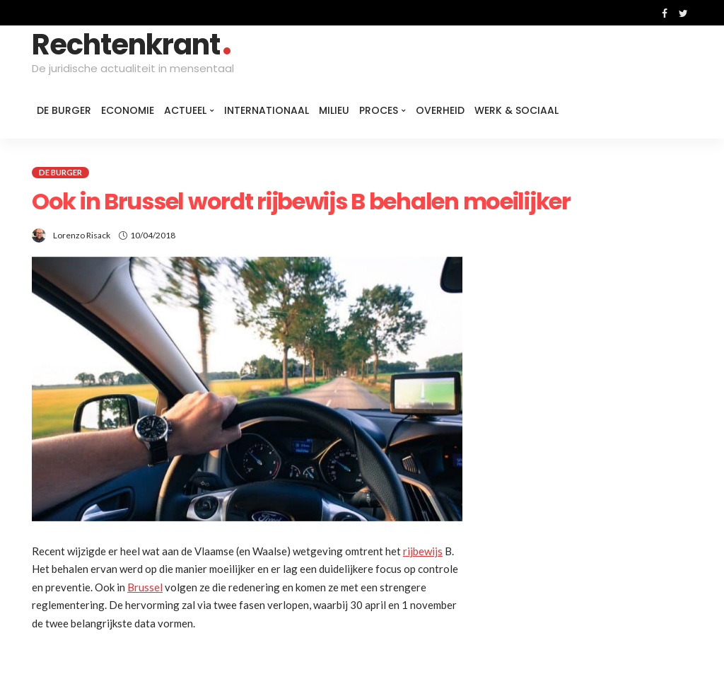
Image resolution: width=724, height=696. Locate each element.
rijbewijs (423, 551)
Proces (378, 110)
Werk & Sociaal (516, 110)
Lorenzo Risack (81, 235)
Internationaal (266, 110)
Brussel (145, 587)
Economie (127, 110)
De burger (64, 110)
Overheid (440, 110)
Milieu (334, 110)
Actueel (185, 110)
